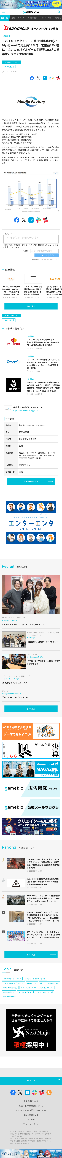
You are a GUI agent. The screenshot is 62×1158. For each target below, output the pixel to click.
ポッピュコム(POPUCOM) (49, 983)
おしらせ (31, 1119)
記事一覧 (4, 18)
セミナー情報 (46, 18)
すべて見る (31, 306)
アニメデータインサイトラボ (35, 979)
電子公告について (31, 1115)
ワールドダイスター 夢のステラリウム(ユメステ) (35, 992)
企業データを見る (31, 481)
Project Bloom (8, 992)
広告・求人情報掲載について (31, 1105)
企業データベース (18, 18)
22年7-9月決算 (8, 67)
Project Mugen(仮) (10, 988)
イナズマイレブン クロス (12, 979)
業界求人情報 (32, 18)
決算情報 (6, 36)
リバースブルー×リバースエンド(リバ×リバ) (37, 988)
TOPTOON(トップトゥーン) (13, 983)
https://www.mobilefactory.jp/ (25, 410)
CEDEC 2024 (31, 983)
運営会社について (31, 1101)
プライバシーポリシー (31, 1124)
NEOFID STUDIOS (9, 996)
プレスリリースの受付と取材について (31, 1110)
